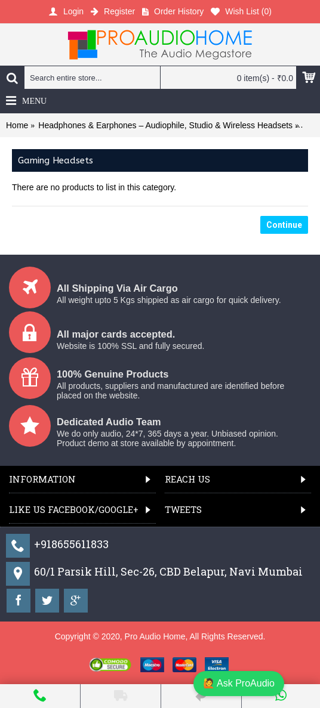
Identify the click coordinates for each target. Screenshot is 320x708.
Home (17, 125)
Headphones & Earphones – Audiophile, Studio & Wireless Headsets (165, 125)
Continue (284, 225)
